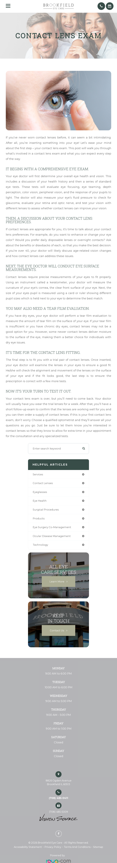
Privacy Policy (52, 847)
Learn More (57, 581)
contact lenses (43, 483)
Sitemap (98, 847)
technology (40, 544)
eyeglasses (40, 492)
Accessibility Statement (28, 847)
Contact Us (57, 630)
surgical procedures (46, 509)
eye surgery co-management (52, 527)
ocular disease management (52, 536)
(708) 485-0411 (58, 798)
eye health (40, 500)
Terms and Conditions (77, 847)
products (39, 518)
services (38, 474)
